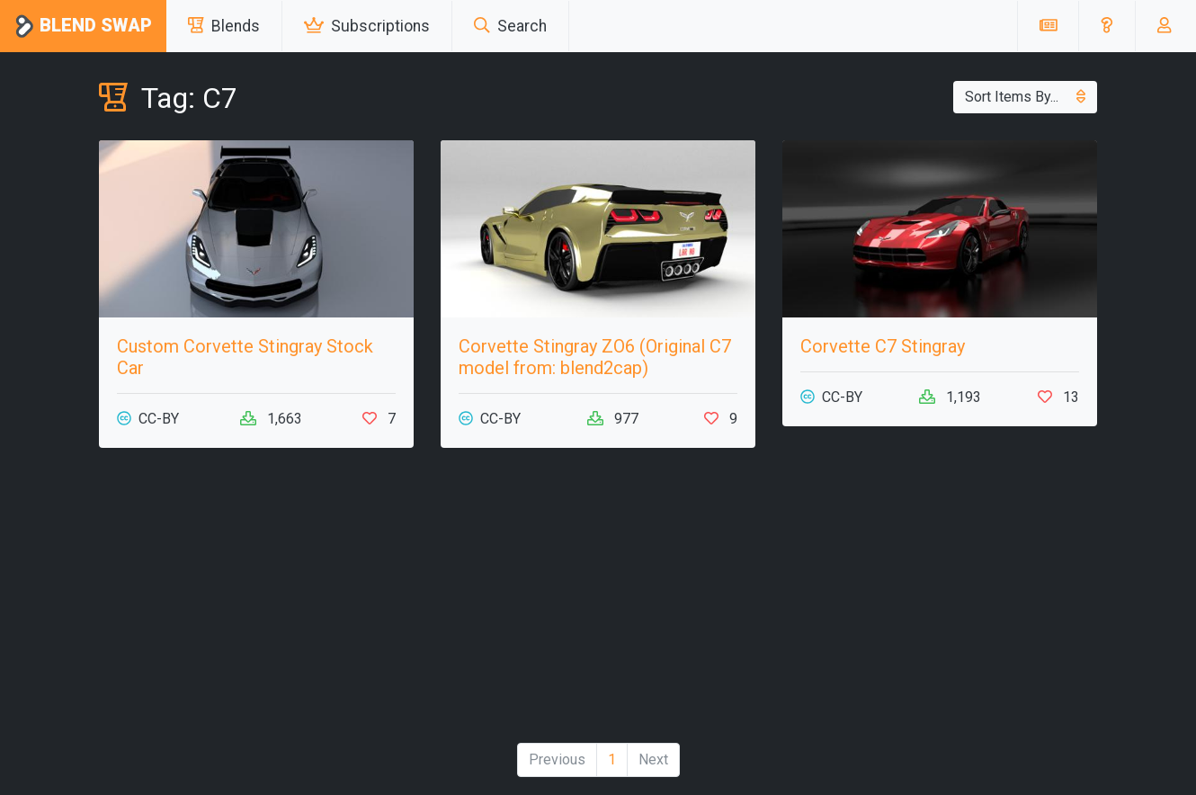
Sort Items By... (1025, 96)
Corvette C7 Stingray (882, 346)
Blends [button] (224, 26)
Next (653, 759)
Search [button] (510, 26)
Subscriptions (367, 26)
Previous (557, 759)
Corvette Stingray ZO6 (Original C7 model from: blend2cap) (595, 357)
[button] (1106, 26)
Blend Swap (83, 26)
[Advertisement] (598, 602)
